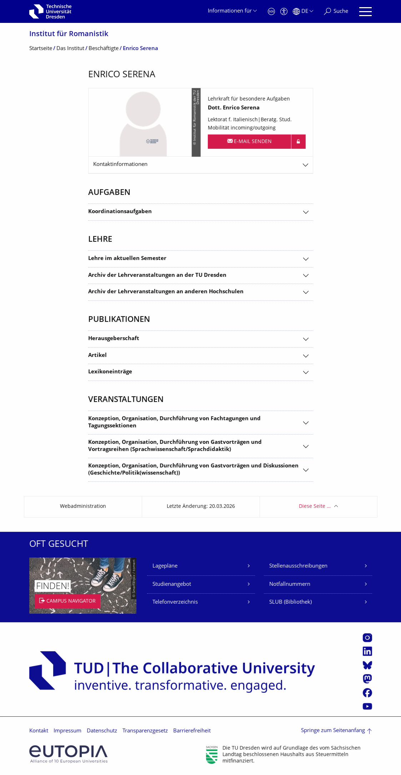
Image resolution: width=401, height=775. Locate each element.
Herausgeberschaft (113, 339)
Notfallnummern (289, 584)
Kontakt (38, 731)
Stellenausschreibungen (298, 566)
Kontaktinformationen (120, 164)
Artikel (97, 355)
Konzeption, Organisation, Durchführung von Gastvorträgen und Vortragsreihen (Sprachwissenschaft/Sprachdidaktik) (175, 446)
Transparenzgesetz (145, 731)
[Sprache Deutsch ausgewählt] (303, 11)
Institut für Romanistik (68, 34)
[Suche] (336, 11)
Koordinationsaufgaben (120, 212)
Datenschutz (102, 731)
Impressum (67, 731)
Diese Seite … (315, 506)
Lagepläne (164, 566)
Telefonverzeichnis (175, 602)
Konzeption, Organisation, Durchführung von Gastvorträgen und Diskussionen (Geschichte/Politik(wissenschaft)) (193, 469)
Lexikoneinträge (110, 372)
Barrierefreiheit (192, 731)
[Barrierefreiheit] (284, 11)
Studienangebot (171, 584)
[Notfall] (271, 11)
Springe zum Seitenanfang (333, 731)
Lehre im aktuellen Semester (127, 258)
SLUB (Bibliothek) (290, 602)
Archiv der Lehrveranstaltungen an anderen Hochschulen (166, 292)
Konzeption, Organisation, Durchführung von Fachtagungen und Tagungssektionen (174, 422)
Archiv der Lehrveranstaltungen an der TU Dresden (157, 275)
